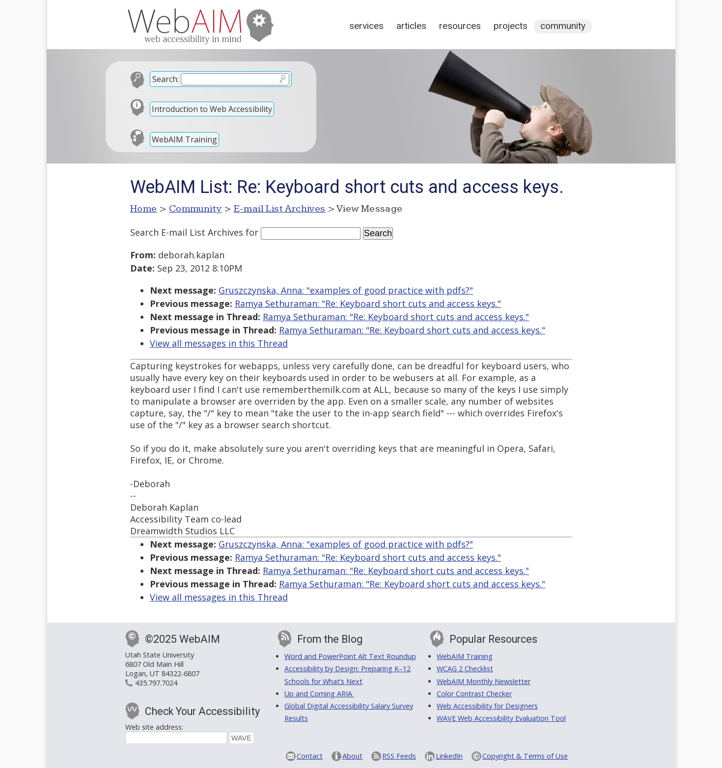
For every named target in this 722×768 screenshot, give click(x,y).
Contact (310, 756)
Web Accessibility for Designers (487, 706)
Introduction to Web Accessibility (212, 109)
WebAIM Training (184, 139)
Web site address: (154, 727)
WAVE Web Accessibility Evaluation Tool (501, 718)
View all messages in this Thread (219, 343)
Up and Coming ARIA (319, 693)
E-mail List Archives (280, 209)
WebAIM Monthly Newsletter (483, 681)
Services (366, 25)
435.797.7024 (156, 682)
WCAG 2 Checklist (465, 668)
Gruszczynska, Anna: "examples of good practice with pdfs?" (346, 290)
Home (143, 209)
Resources (460, 25)
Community (562, 25)
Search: (165, 79)
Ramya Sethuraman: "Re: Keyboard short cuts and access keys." (368, 303)
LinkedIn (449, 756)
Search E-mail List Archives (186, 232)
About (352, 756)
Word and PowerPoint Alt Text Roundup (350, 656)
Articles (411, 25)
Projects (511, 25)
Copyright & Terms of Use (525, 756)
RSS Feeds (399, 756)
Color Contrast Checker (474, 693)
